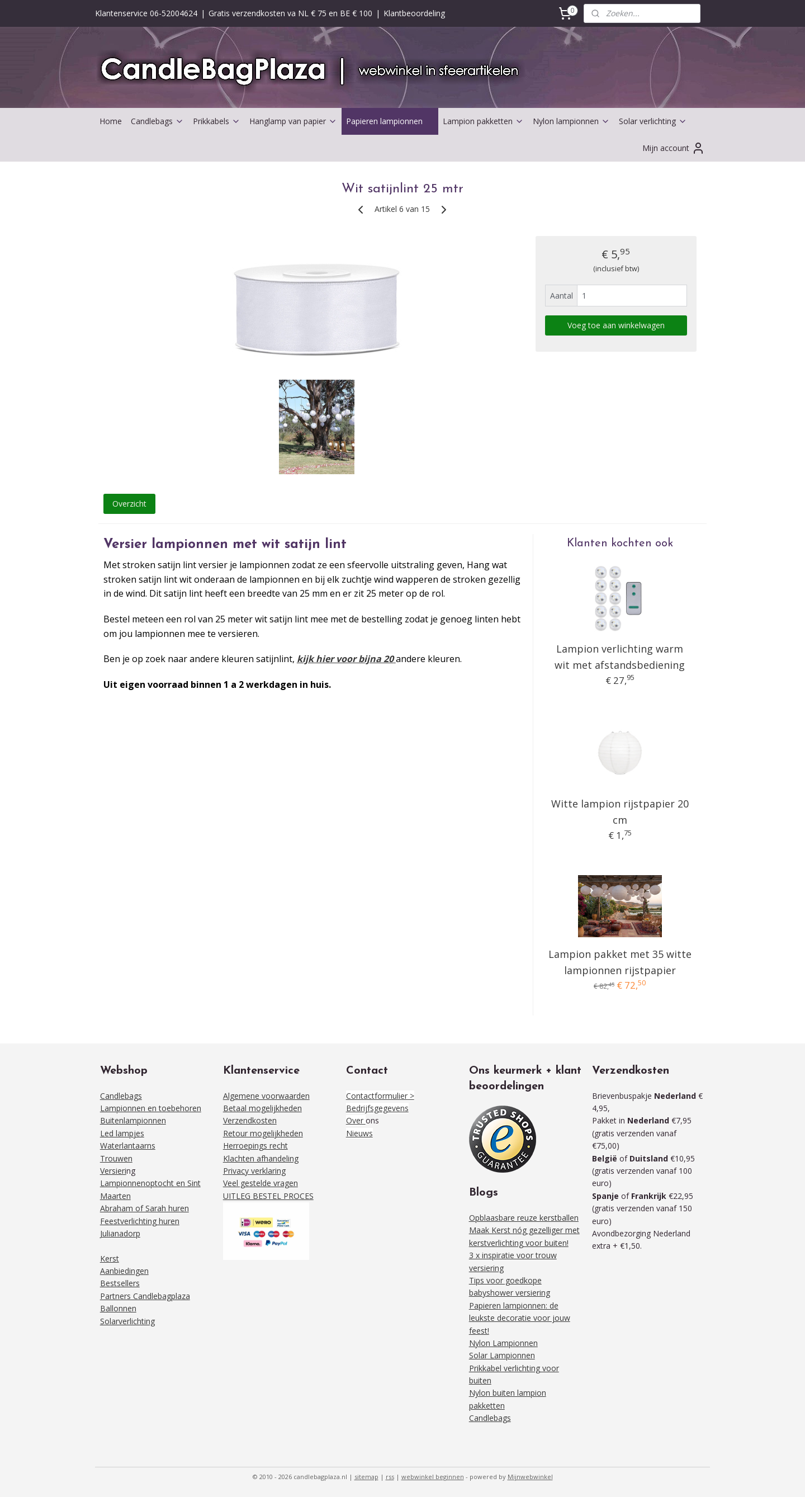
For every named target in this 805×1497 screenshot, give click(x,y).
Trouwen (116, 1158)
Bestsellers (120, 1283)
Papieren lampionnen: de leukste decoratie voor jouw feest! (519, 1318)
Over (356, 1120)
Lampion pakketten (483, 121)
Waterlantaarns (127, 1145)
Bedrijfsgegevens (377, 1108)
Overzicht (129, 503)
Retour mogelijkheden (263, 1133)
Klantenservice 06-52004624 (146, 13)
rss (390, 1476)
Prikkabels (216, 121)
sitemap (366, 1476)
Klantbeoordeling (414, 13)
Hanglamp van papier (293, 121)
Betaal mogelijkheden (262, 1108)
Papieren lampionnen (390, 121)
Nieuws (359, 1133)
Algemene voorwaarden (266, 1095)
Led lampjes (122, 1133)
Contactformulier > (380, 1095)
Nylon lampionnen (571, 121)
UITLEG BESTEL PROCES (268, 1196)
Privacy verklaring (254, 1170)
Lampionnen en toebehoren (150, 1108)
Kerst (109, 1258)
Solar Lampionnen (502, 1355)
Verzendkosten (250, 1120)
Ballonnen (118, 1308)
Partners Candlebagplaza (145, 1296)
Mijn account (673, 148)
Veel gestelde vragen (260, 1183)
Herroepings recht (255, 1145)
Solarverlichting (127, 1321)
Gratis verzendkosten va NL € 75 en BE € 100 (290, 13)
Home (111, 121)
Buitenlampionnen (133, 1120)
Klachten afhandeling (261, 1158)
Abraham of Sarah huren (144, 1208)
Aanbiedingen (124, 1270)
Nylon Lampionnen (503, 1343)
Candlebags (157, 121)
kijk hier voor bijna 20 (345, 659)
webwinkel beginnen (432, 1476)
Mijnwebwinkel (530, 1476)
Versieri (113, 1170)
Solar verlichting (653, 121)
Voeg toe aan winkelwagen (616, 325)
